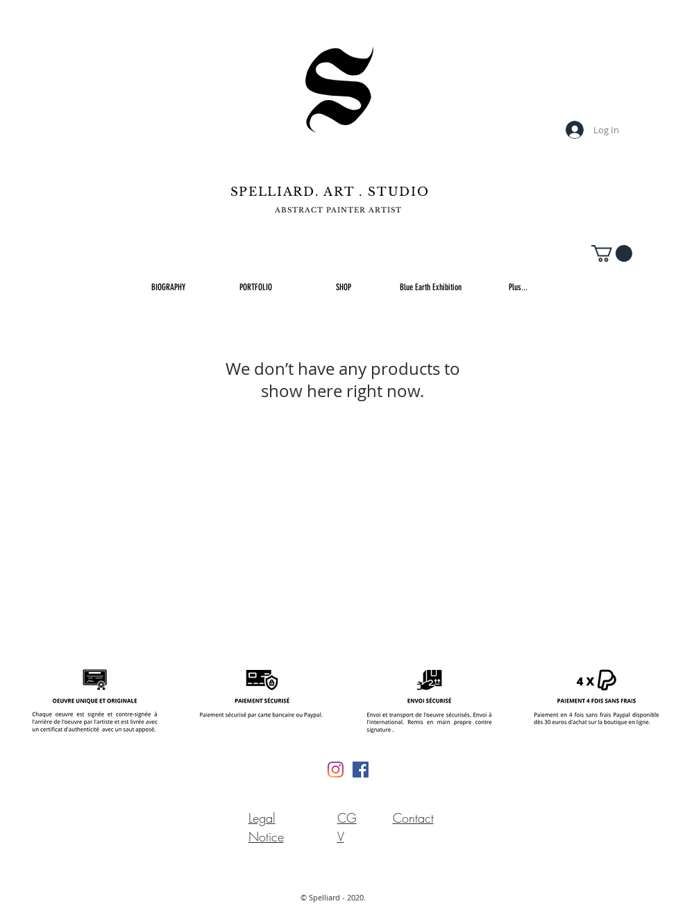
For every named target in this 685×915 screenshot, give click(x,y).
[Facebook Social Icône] (361, 770)
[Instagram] (336, 770)
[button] (611, 253)
